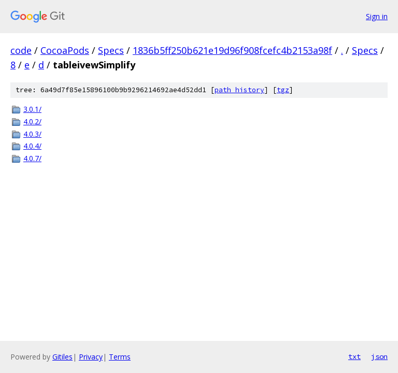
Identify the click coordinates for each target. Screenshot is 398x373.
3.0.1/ (32, 109)
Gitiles (62, 357)
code (21, 50)
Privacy (91, 357)
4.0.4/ (32, 146)
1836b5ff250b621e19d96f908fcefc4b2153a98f (232, 50)
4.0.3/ (32, 134)
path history (239, 89)
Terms (120, 357)
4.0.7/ (32, 158)
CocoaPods (64, 50)
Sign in (377, 16)
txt (354, 356)
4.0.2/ (32, 121)
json (379, 356)
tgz (283, 89)
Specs (111, 50)
